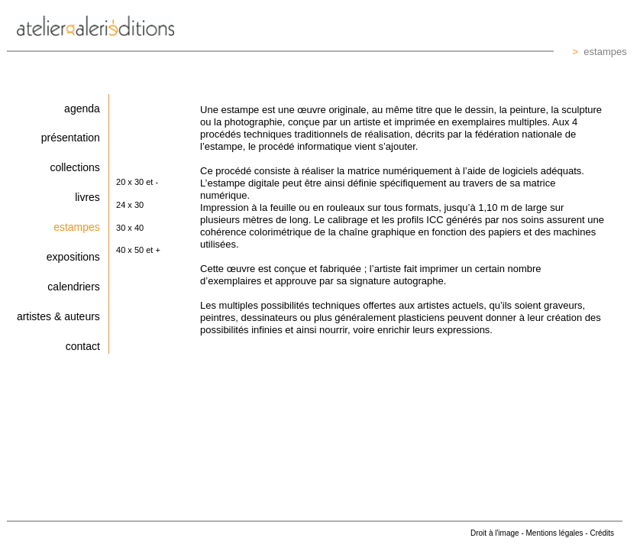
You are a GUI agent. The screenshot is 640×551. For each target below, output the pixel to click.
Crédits (602, 533)
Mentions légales (554, 533)
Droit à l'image (494, 533)
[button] (146, 183)
